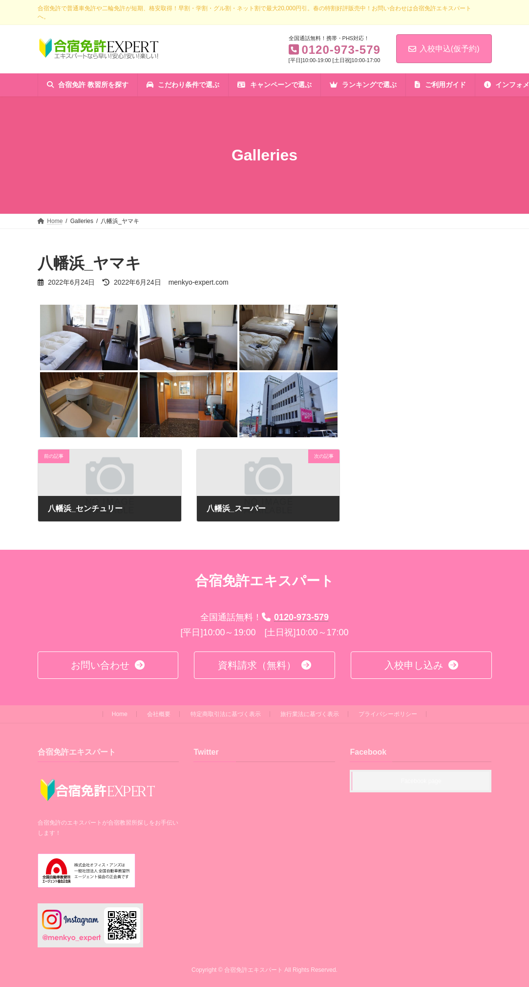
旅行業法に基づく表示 (309, 714)
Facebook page (421, 781)
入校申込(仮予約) (444, 49)
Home (119, 714)
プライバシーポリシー (388, 714)
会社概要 (158, 714)
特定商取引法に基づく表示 (225, 714)
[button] (108, 665)
